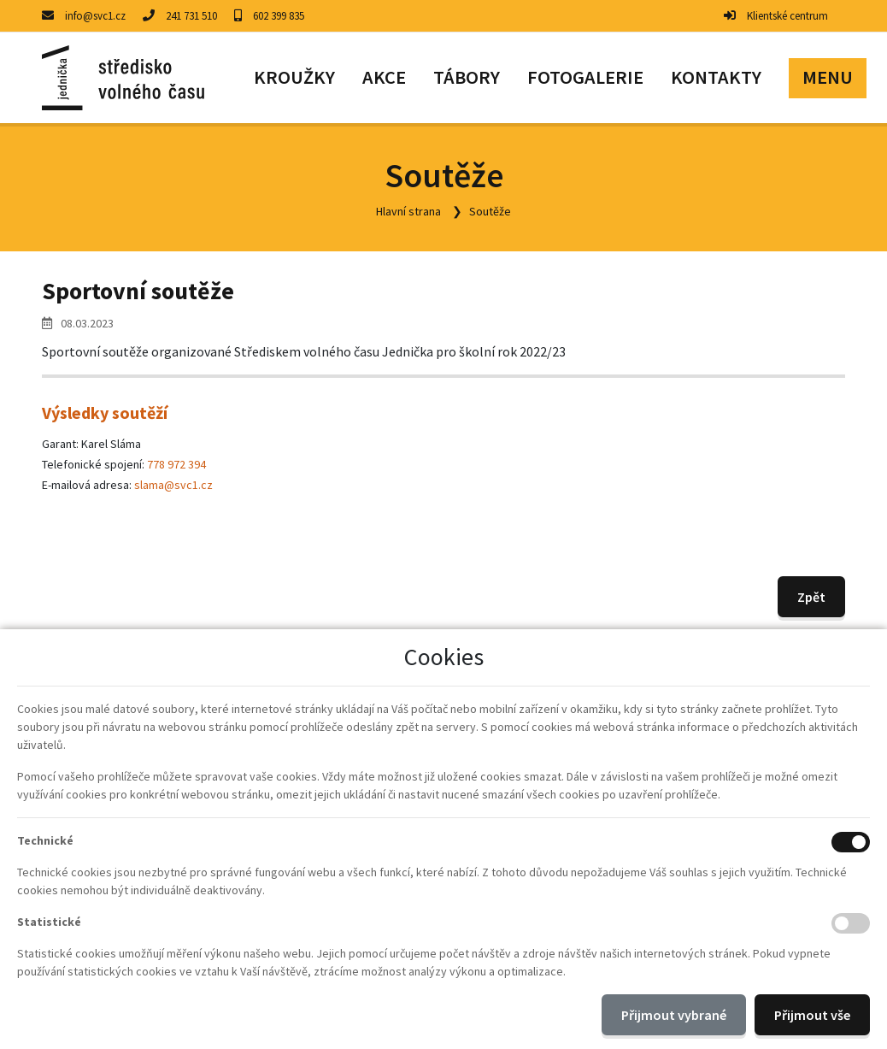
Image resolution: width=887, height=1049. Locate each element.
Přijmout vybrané (673, 1014)
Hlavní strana (408, 211)
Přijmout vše (812, 1014)
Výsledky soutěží (104, 412)
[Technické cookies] (850, 842)
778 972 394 (176, 464)
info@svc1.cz (95, 16)
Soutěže (490, 211)
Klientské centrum (787, 16)
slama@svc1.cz (173, 484)
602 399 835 (278, 16)
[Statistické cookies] (850, 923)
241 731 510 (191, 16)
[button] (827, 78)
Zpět (811, 596)
